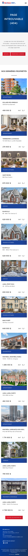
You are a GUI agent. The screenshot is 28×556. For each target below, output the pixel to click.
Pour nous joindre (18, 54)
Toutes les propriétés (14, 517)
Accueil (6, 54)
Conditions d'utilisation (15, 551)
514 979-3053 (8, 535)
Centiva (17, 554)
